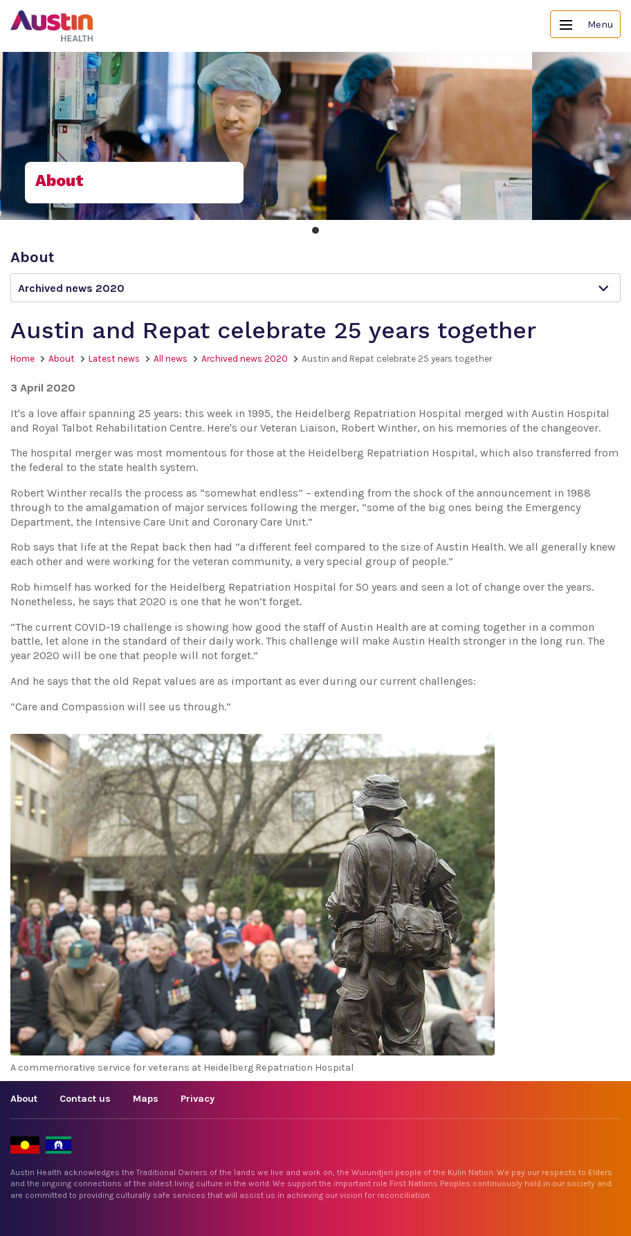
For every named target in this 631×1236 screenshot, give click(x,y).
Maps (145, 1099)
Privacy (197, 1099)
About (61, 358)
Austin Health (51, 25)
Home (22, 358)
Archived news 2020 (244, 358)
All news (171, 358)
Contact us (85, 1099)
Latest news (114, 358)
